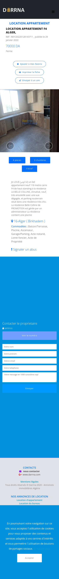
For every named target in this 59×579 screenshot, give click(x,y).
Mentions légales (30, 481)
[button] (10, 146)
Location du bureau (29, 503)
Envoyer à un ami (29, 80)
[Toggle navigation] (53, 9)
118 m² (29, 168)
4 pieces (17, 160)
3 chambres (40, 160)
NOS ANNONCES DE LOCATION (29, 496)
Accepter (29, 558)
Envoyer (29, 388)
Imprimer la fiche (29, 72)
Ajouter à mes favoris (29, 64)
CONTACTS (29, 467)
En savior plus (42, 548)
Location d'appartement (29, 500)
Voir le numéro (29, 335)
